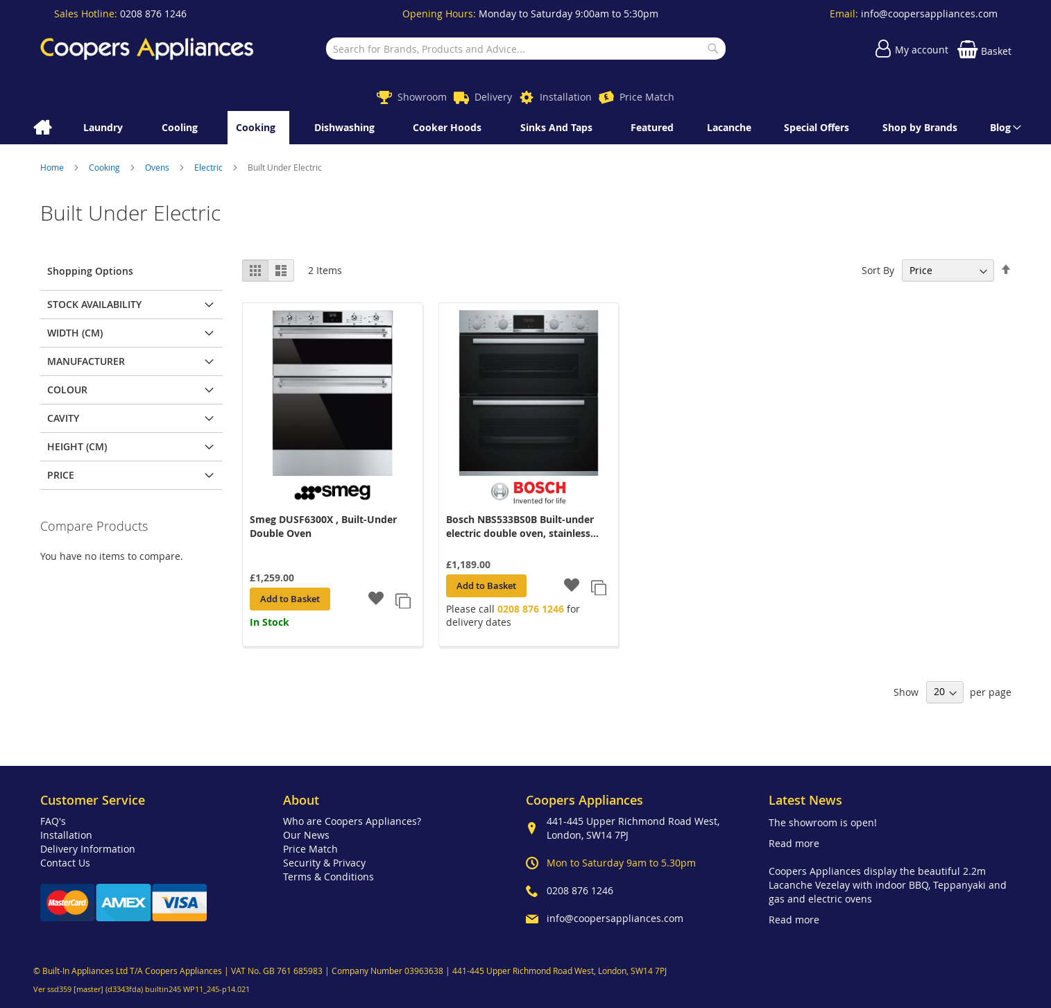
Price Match (647, 96)
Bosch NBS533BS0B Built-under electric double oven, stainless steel (520, 526)
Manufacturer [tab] (86, 361)
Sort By (878, 270)
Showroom (422, 96)
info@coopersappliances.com (929, 13)
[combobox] (526, 48)
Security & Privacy (324, 862)
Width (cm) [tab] (75, 332)
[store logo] (147, 48)
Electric (209, 167)
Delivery (493, 96)
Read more (794, 843)
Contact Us (65, 862)
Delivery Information (87, 848)
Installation (566, 96)
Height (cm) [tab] (77, 446)
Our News (306, 835)
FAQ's (53, 821)
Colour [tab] (67, 389)
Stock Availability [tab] (94, 304)
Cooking (105, 167)
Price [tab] (60, 474)
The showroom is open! (823, 822)
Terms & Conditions (328, 876)
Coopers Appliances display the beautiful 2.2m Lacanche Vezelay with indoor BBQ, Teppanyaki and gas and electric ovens (888, 884)
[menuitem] (1003, 127)
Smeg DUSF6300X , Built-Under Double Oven (323, 526)
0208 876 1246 (153, 13)
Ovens (158, 167)
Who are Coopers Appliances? (352, 821)
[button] (376, 600)
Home (53, 167)
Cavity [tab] (63, 418)
